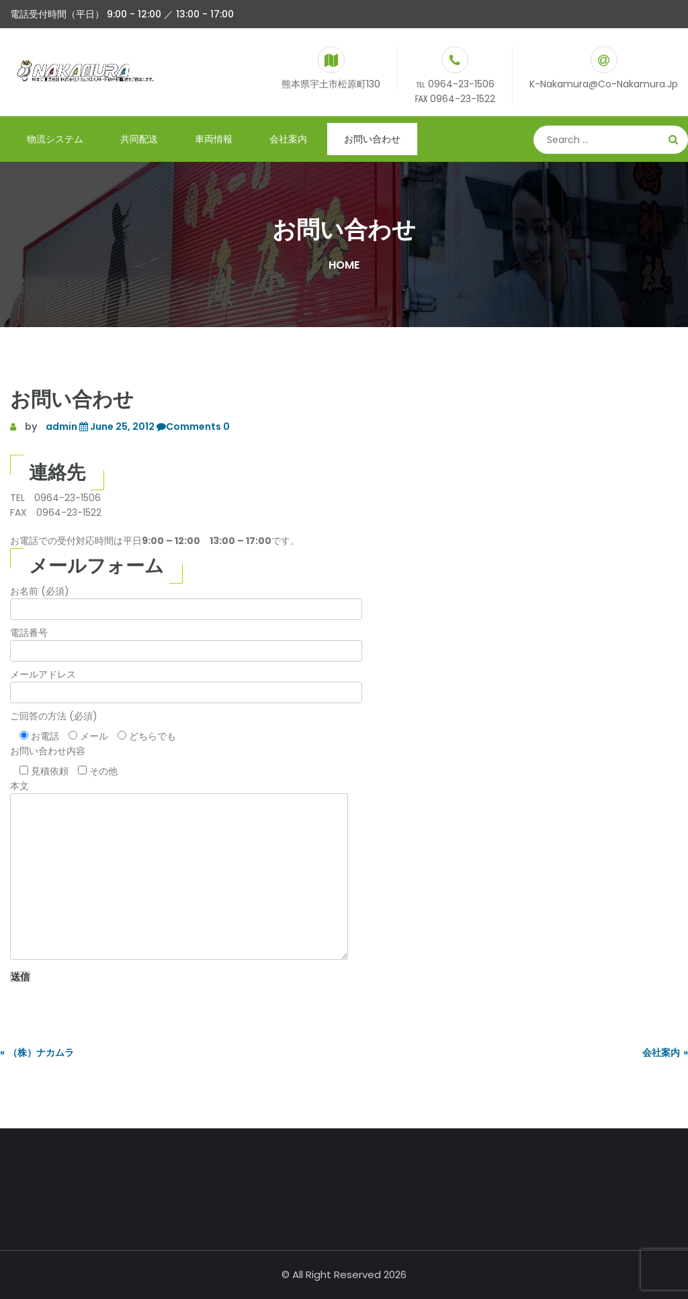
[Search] (610, 140)
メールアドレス (186, 683)
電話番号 (186, 642)
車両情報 (213, 139)
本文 (179, 871)
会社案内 (288, 139)
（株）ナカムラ (41, 1052)
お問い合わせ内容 (47, 751)
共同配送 (139, 139)
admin (61, 426)
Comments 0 (192, 426)
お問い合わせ (372, 139)
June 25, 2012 (116, 426)
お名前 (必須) (186, 600)
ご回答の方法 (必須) (53, 716)
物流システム (55, 139)
